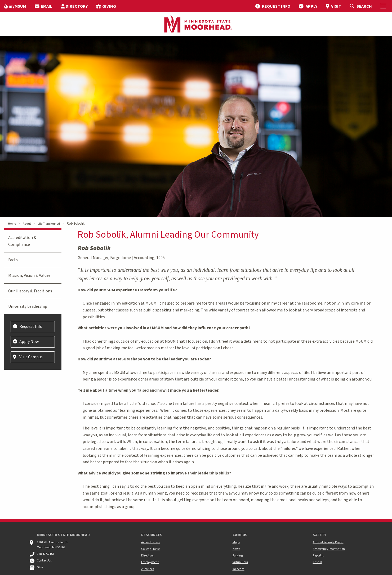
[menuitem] (15, 6)
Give (40, 567)
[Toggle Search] (360, 6)
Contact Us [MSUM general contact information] (44, 560)
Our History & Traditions (30, 291)
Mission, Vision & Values (29, 275)
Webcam (238, 569)
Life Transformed (49, 223)
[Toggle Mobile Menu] (384, 6)
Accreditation (150, 542)
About (27, 223)
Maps (236, 542)
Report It (318, 555)
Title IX (317, 562)
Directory (147, 555)
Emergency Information (329, 549)
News (236, 549)
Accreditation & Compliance (22, 241)
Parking (238, 555)
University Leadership (27, 306)
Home (12, 223)
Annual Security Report (328, 542)
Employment (150, 562)
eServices (147, 569)
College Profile (150, 549)
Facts (13, 260)
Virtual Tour (240, 562)
